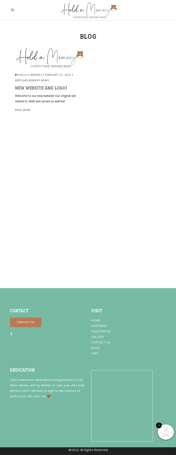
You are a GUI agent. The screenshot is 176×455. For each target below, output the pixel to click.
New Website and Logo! (41, 88)
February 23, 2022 (58, 75)
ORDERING (99, 326)
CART (95, 353)
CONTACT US (100, 342)
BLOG (95, 348)
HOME (96, 320)
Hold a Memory (31, 75)
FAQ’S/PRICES (101, 331)
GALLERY (97, 337)
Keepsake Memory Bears (32, 80)
